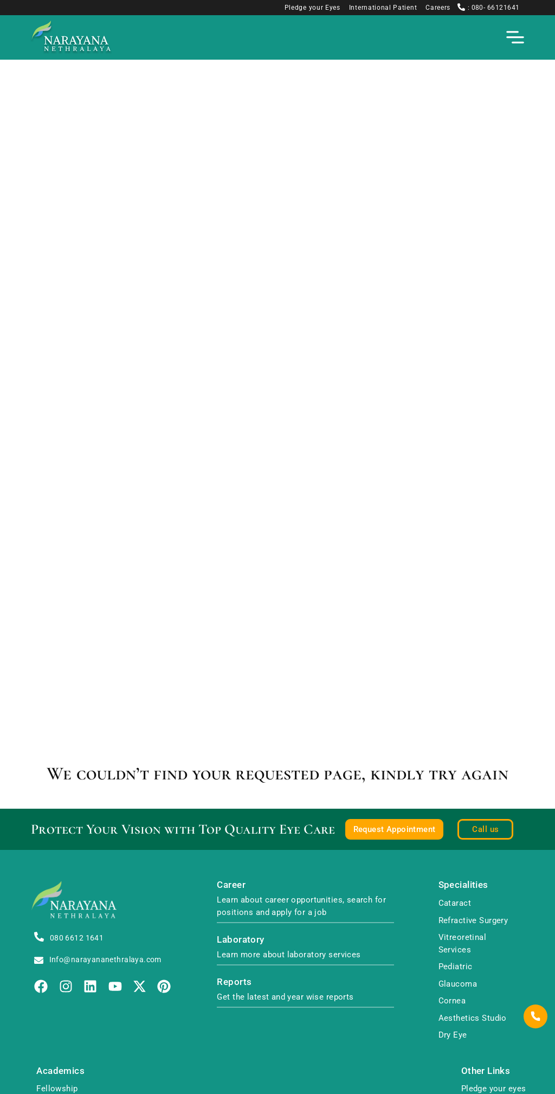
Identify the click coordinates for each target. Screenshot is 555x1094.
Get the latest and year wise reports (285, 997)
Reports (234, 982)
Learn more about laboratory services (288, 954)
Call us (485, 829)
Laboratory (240, 940)
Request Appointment (394, 829)
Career (231, 885)
